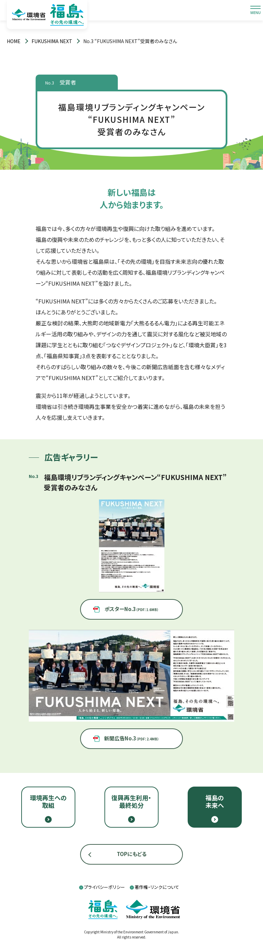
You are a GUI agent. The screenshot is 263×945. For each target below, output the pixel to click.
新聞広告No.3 (131, 738)
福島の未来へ (214, 801)
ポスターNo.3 (131, 608)
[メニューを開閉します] (255, 10)
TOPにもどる (132, 853)
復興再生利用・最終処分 (131, 801)
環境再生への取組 (48, 801)
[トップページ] (14, 41)
